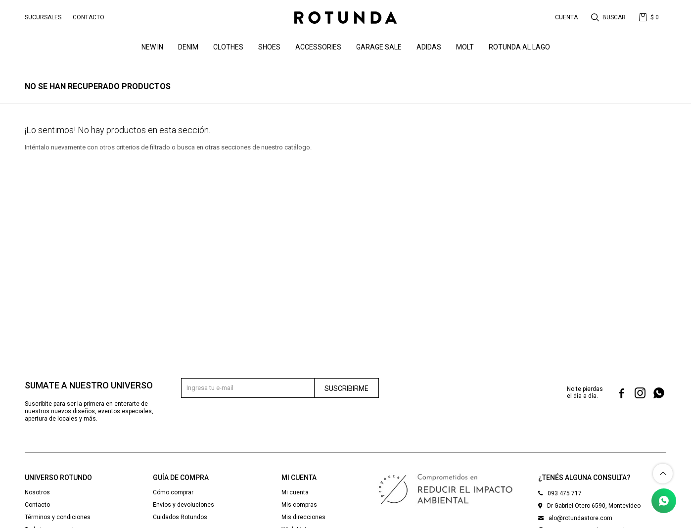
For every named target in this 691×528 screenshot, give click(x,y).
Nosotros (37, 492)
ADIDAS (428, 47)
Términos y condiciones (58, 517)
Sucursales (43, 17)
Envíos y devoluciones (183, 504)
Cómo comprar (173, 492)
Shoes (269, 47)
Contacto (88, 17)
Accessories (318, 47)
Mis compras (299, 504)
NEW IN (152, 47)
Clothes (228, 47)
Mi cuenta (295, 492)
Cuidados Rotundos (180, 517)
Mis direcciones (303, 517)
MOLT (465, 47)
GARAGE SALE (379, 47)
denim (188, 47)
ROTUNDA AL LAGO (519, 47)
